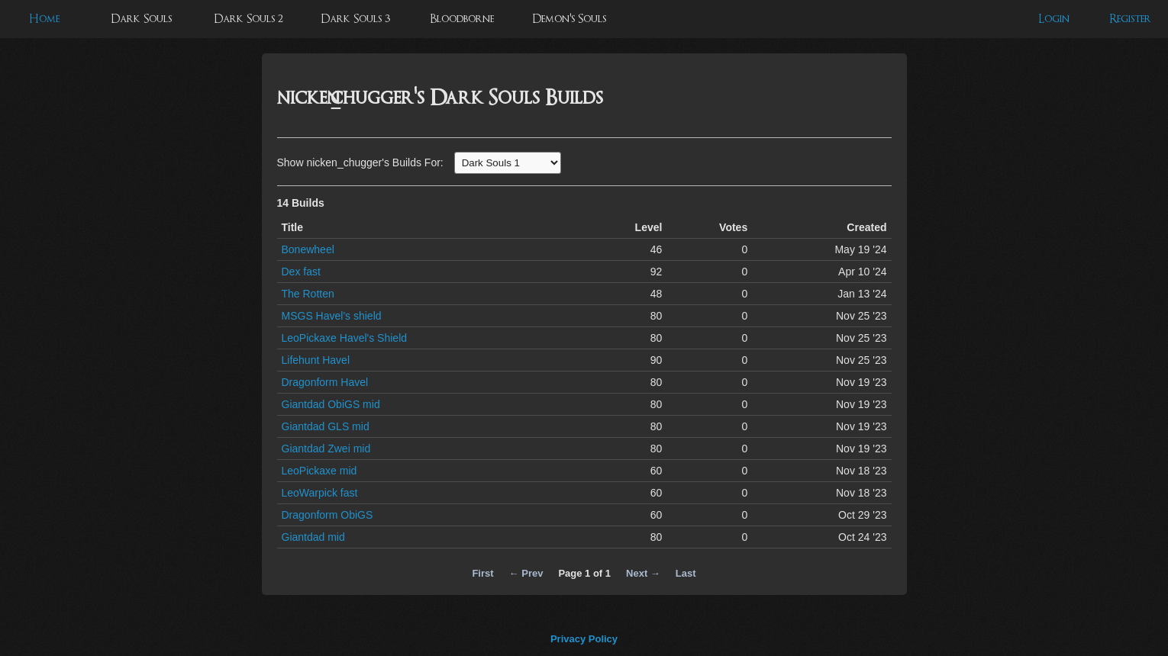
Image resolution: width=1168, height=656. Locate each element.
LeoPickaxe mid (319, 471)
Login (1054, 18)
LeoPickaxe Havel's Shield (345, 338)
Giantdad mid (313, 537)
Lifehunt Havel (316, 360)
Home (44, 18)
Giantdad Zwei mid (326, 448)
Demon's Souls (569, 18)
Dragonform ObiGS (327, 515)
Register (1130, 18)
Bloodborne (462, 18)
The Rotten (308, 294)
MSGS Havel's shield (332, 316)
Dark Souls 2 (248, 18)
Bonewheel (308, 249)
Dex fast (301, 271)
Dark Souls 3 (355, 18)
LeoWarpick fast (320, 493)
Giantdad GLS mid (325, 426)
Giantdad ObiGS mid (331, 404)
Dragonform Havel (325, 382)
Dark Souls (141, 18)
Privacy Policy (584, 639)
